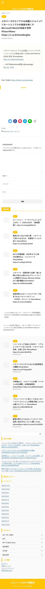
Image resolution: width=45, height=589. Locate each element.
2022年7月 (5, 500)
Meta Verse (6, 131)
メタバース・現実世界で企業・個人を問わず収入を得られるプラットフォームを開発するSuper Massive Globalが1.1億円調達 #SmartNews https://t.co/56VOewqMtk (27, 278)
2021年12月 (5, 524)
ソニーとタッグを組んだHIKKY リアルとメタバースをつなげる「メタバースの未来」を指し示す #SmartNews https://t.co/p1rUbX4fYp (22, 445)
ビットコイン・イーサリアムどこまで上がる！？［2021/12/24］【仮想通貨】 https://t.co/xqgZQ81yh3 (27, 222)
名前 (4, 176)
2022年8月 (5, 496)
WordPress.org (6, 570)
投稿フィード (6, 566)
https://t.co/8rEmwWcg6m (13, 59)
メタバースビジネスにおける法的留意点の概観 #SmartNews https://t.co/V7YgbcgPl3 (28, 367)
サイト (4, 192)
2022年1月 (5, 521)
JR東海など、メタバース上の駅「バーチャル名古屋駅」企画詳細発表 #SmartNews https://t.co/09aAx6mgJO (28, 384)
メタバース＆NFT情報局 (22, 9)
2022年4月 (5, 510)
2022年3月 (5, 514)
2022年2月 (5, 517)
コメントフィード (7, 568)
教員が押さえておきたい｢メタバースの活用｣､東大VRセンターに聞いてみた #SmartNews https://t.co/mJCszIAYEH (28, 421)
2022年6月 (5, 503)
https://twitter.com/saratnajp (22, 80)
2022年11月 (5, 485)
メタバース (17, 131)
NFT (4, 128)
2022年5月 (5, 507)
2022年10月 (5, 489)
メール (5, 184)
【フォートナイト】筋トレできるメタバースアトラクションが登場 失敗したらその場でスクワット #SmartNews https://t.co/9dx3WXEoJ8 (22, 463)
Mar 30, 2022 (8, 67)
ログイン (4, 563)
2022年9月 (5, 493)
